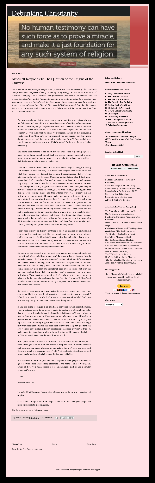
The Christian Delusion (118, 96)
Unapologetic (113, 114)
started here (27, 410)
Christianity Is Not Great (119, 108)
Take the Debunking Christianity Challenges (123, 260)
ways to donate (133, 293)
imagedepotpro (76, 470)
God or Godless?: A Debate (120, 105)
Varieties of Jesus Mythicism (120, 122)
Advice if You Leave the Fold (117, 200)
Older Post (91, 444)
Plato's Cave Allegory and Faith (118, 237)
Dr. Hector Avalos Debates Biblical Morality (123, 248)
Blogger (96, 470)
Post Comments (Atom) (32, 449)
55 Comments (47, 418)
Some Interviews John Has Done (118, 197)
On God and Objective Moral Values (120, 231)
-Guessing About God (114, 145)
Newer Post (17, 444)
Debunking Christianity (45, 13)
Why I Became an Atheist (119, 94)
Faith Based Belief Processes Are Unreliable (123, 243)
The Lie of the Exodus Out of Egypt (120, 234)
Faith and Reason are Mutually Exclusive (122, 246)
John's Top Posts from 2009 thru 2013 (120, 263)
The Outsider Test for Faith (120, 102)
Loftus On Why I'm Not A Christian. (120, 188)
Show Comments (118, 168)
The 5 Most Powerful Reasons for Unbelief (123, 211)
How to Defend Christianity (120, 111)
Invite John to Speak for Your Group (120, 185)
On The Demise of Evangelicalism (119, 214)
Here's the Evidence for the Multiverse (121, 257)
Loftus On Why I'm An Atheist (117, 191)
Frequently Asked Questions (117, 194)
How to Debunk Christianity (117, 251)
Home (54, 444)
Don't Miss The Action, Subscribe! (120, 82)
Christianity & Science (118, 116)
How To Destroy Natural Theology (119, 240)
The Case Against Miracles (119, 119)
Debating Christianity (117, 125)
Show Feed (133, 168)
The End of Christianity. (118, 99)
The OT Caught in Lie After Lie (118, 254)
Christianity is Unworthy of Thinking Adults (123, 228)
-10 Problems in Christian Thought (120, 136)
